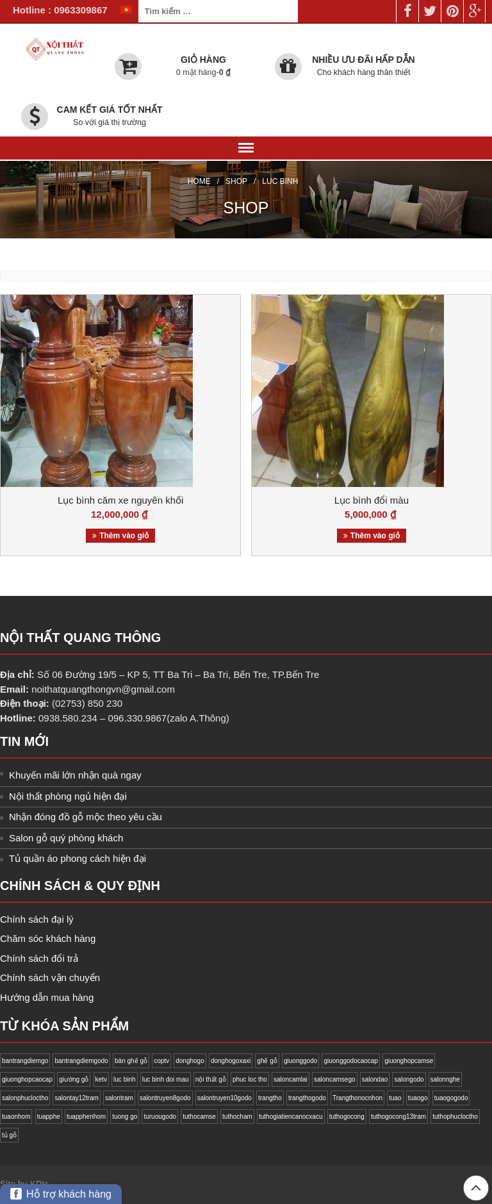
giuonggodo (300, 1060)
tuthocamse (199, 1116)
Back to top (476, 1188)
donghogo (190, 1060)
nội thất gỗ (210, 1079)
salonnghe (445, 1079)
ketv (101, 1079)
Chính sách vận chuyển (50, 977)
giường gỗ (73, 1079)
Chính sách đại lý (37, 919)
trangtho (270, 1097)
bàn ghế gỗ (131, 1060)
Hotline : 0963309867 (60, 9)
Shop (236, 181)
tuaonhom (16, 1116)
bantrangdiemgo (25, 1060)
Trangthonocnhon (357, 1097)
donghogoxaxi (230, 1060)
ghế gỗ (267, 1060)
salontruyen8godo (165, 1097)
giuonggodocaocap (351, 1060)
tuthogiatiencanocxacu (291, 1116)
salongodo (408, 1079)
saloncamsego (334, 1079)
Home (199, 181)
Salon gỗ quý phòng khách (66, 837)
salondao (375, 1079)
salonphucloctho (25, 1097)
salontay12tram (76, 1097)
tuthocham (237, 1116)
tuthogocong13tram (398, 1116)
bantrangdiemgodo (81, 1060)
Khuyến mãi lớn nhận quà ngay (75, 775)
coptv (161, 1060)
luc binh (124, 1079)
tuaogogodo (451, 1097)
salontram (119, 1097)
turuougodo (160, 1116)
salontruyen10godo (224, 1097)
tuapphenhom (86, 1116)
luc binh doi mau (165, 1079)
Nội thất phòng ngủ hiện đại (68, 796)
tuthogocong (347, 1116)
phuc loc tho (250, 1079)
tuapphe (48, 1116)
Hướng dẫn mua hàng (47, 997)
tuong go (124, 1116)
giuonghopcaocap (27, 1079)
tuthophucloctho (455, 1116)
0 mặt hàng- (203, 72)
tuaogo (418, 1097)
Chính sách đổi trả (39, 958)
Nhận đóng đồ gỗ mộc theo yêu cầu (85, 816)
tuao (395, 1097)
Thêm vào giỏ (124, 535)
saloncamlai (291, 1079)
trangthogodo (307, 1097)
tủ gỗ (9, 1135)
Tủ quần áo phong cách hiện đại (77, 858)
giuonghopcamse (408, 1060)
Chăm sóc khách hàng (47, 938)
